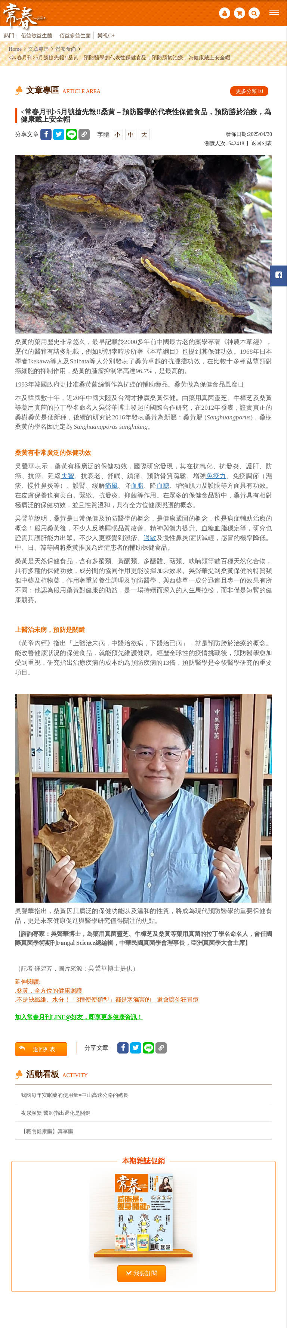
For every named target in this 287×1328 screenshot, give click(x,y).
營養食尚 (65, 49)
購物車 (239, 13)
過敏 (150, 538)
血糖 (163, 485)
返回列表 (261, 143)
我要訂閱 (141, 1273)
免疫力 (216, 476)
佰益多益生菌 (75, 35)
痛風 (111, 485)
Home (15, 49)
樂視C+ (106, 35)
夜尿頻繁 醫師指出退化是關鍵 (55, 1113)
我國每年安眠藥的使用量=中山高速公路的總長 (75, 1095)
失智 (67, 476)
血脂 (137, 485)
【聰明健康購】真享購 (47, 1131)
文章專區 (38, 49)
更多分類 (249, 91)
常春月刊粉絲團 (278, 275)
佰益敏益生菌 (36, 35)
